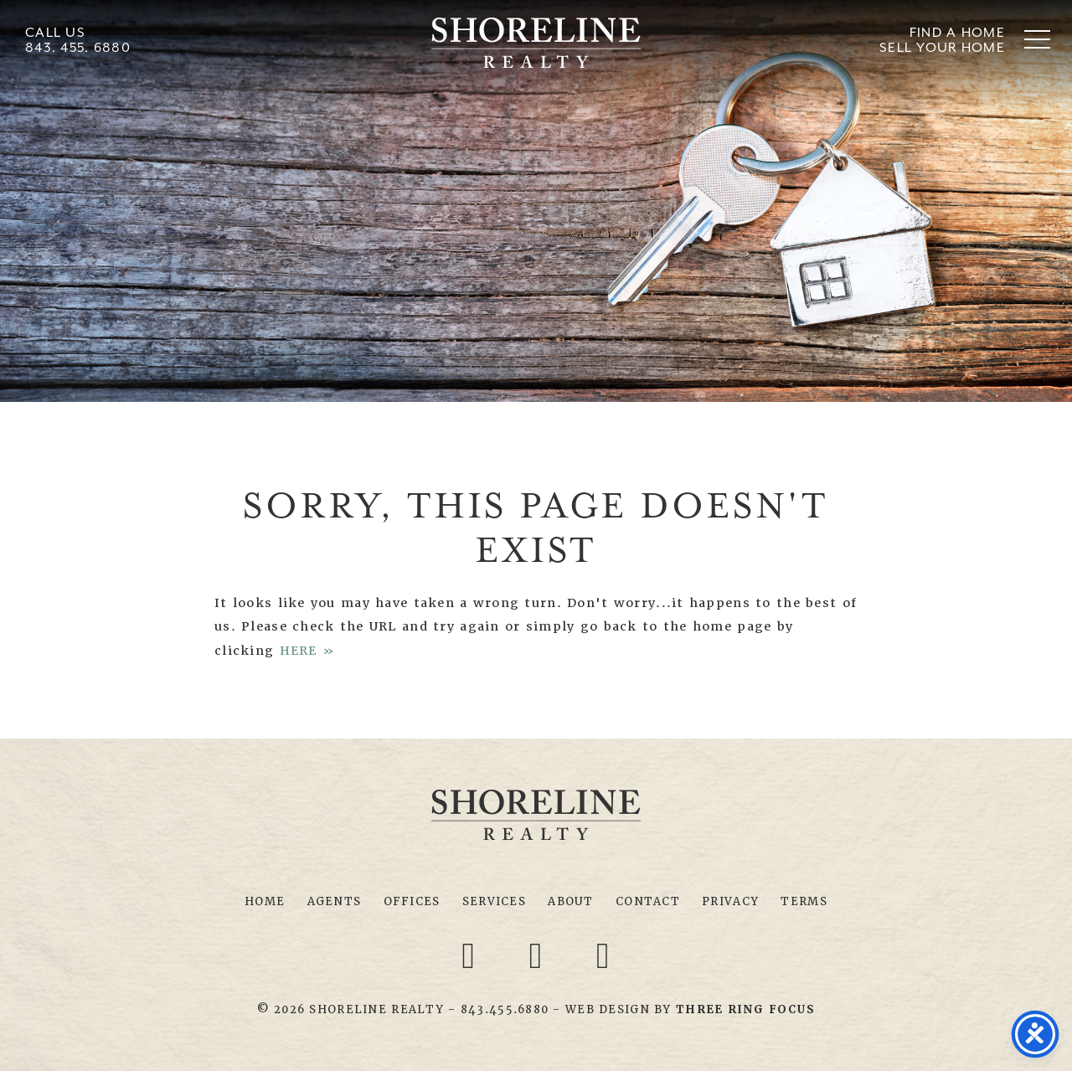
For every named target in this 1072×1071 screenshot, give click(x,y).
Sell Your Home (942, 47)
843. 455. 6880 (78, 47)
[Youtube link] (603, 954)
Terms (804, 901)
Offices (412, 901)
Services (494, 901)
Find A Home (957, 32)
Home (265, 901)
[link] (745, 1009)
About (570, 901)
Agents (334, 901)
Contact (648, 901)
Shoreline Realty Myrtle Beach (536, 43)
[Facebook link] (471, 954)
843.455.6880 (505, 1009)
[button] (1037, 39)
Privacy (730, 901)
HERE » (308, 650)
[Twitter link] (538, 954)
